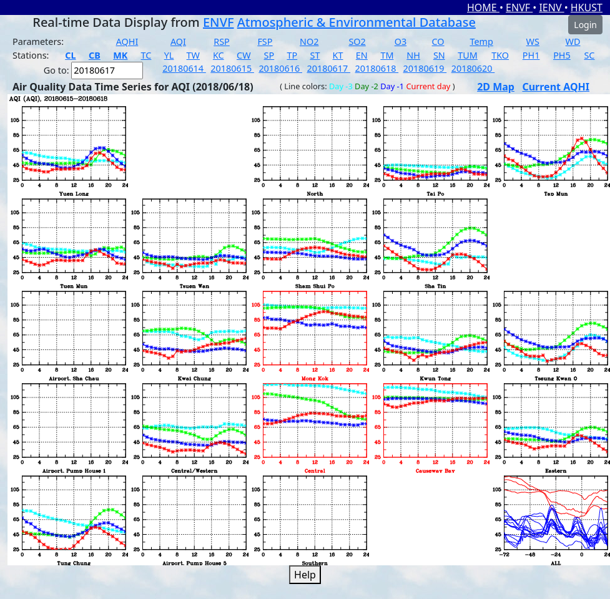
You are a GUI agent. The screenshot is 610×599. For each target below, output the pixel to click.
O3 (400, 41)
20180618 (377, 68)
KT (338, 55)
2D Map (495, 87)
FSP (264, 41)
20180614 (184, 68)
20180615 (232, 68)
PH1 (531, 55)
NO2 (309, 41)
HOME (483, 7)
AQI (178, 41)
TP (292, 55)
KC (218, 55)
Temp (481, 41)
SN (439, 55)
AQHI (127, 41)
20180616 (280, 68)
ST (315, 55)
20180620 (473, 68)
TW (193, 55)
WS (532, 41)
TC (146, 55)
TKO (500, 55)
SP (269, 55)
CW (243, 55)
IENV (551, 7)
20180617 (328, 68)
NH (413, 55)
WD (573, 41)
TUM (468, 55)
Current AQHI (555, 87)
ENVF (519, 7)
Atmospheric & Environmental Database (356, 22)
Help (305, 575)
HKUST (587, 7)
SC (589, 55)
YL (169, 55)
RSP (222, 41)
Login (585, 25)
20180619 (425, 68)
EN (362, 55)
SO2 (356, 41)
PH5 (562, 55)
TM (386, 55)
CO (438, 41)
